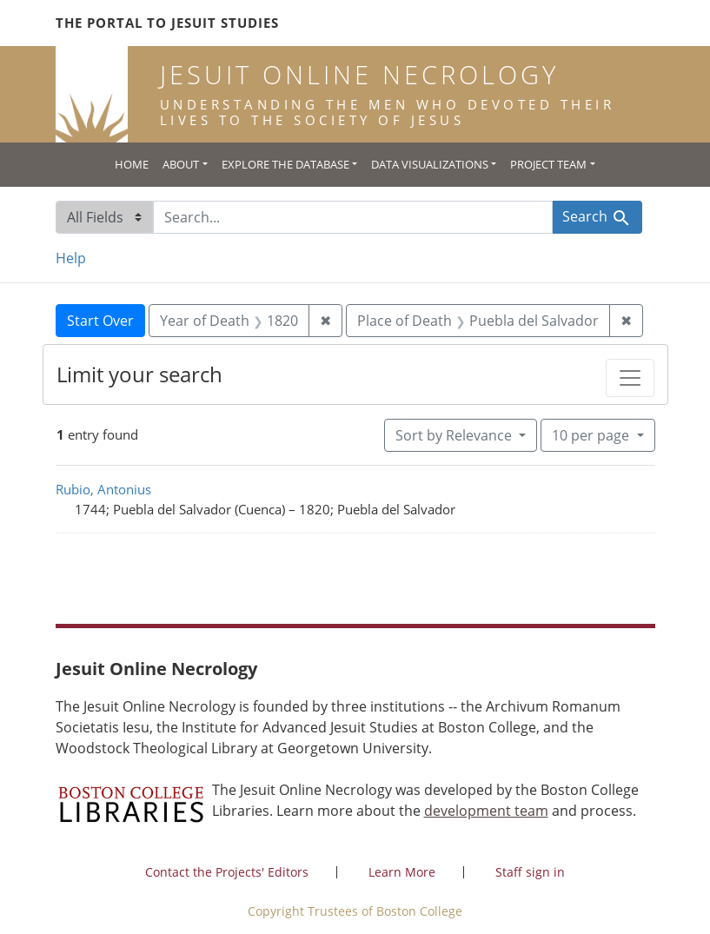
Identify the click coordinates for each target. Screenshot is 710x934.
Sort (455, 435)
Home (132, 164)
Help (71, 258)
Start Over (100, 320)
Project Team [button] (548, 164)
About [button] (181, 164)
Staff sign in (530, 872)
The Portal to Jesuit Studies (167, 22)
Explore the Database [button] (285, 164)
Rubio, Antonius (103, 489)
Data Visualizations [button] (429, 164)
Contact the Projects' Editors (227, 872)
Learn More (401, 872)
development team (486, 810)
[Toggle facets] (630, 378)
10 (592, 434)
